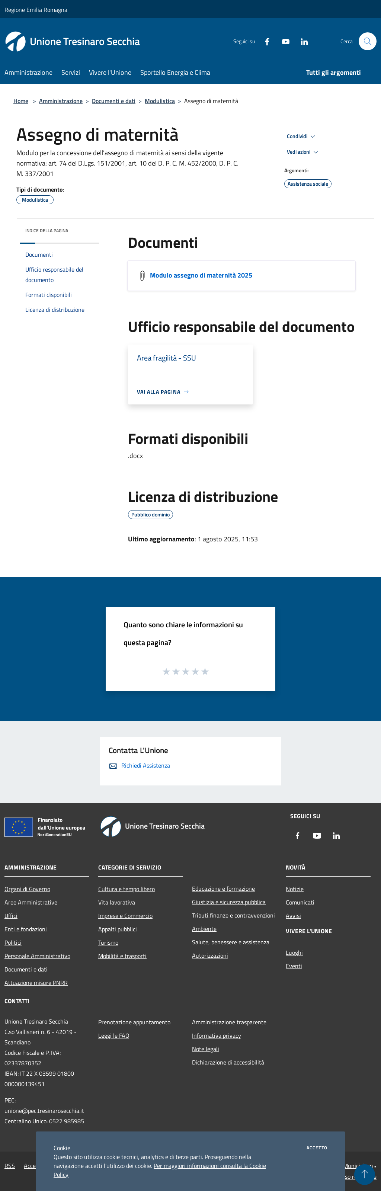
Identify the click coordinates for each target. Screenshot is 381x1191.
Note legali (205, 1048)
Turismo (108, 942)
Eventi (294, 965)
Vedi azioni (303, 152)
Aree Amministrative (30, 902)
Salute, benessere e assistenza (230, 942)
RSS (9, 1165)
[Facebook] (264, 41)
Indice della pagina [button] (46, 230)
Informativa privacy (216, 1035)
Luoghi (294, 952)
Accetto (317, 1148)
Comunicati (300, 902)
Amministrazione (61, 100)
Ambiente (204, 928)
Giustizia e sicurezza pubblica (229, 901)
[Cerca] (368, 41)
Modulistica (160, 100)
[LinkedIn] (301, 41)
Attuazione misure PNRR (36, 982)
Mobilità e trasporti (122, 955)
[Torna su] (364, 1174)
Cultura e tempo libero (126, 888)
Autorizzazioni (210, 955)
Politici (13, 942)
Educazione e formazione (223, 888)
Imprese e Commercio (125, 915)
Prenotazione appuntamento (134, 1022)
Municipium (358, 1165)
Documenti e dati (113, 100)
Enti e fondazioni (25, 929)
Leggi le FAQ (113, 1035)
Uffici (10, 915)
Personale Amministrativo (37, 955)
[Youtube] (282, 41)
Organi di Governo (27, 888)
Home (20, 100)
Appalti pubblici (117, 929)
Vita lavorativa (116, 902)
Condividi (302, 136)
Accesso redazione (353, 1176)
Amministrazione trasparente (229, 1022)
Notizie (295, 888)
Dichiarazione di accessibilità (228, 1062)
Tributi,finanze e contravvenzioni (233, 915)
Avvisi (293, 915)
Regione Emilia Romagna (35, 9)
